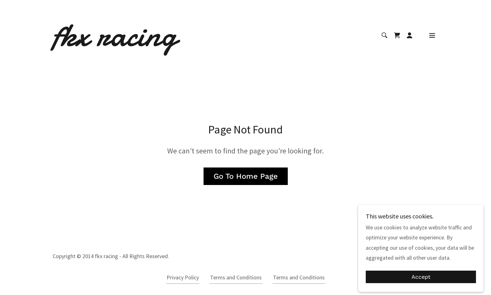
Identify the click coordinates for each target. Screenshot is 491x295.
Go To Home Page (246, 176)
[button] (409, 35)
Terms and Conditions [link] (236, 277)
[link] (115, 44)
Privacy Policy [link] (183, 277)
